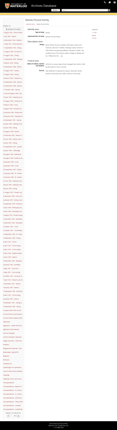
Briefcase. (6, 360)
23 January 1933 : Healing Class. (13, 116)
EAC (94, 38)
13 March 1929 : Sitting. (11, 63)
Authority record (30, 24)
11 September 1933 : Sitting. (12, 48)
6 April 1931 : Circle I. (10, 242)
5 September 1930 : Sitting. (12, 238)
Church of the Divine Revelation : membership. (13, 371)
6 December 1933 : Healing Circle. (13, 261)
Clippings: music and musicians (13, 379)
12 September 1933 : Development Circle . (13, 59)
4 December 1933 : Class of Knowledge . (13, 196)
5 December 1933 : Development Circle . (13, 219)
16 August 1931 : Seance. (11, 71)
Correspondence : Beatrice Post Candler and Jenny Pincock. (13, 386)
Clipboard (104, 2)
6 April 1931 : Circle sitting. (12, 246)
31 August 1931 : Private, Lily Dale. (13, 192)
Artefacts (6, 345)
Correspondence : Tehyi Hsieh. (13, 402)
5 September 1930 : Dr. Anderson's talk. (13, 234)
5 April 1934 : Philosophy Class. (13, 208)
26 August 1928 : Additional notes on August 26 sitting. (13, 154)
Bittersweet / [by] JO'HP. (11, 352)
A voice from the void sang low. (13, 314)
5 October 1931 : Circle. (10, 227)
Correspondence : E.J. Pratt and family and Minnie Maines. (13, 394)
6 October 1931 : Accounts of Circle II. (13, 276)
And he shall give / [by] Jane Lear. (13, 337)
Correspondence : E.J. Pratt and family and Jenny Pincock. (13, 390)
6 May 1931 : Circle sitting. (11, 272)
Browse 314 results (13, 29)
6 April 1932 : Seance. (10, 257)
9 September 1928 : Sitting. (12, 306)
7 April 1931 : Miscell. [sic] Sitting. (13, 280)
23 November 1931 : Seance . (12, 120)
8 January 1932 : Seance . (11, 299)
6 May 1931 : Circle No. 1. (11, 268)
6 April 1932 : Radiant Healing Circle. (13, 253)
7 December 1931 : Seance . (12, 284)
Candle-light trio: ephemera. (12, 367)
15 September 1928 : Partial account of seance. (13, 67)
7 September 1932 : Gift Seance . (13, 291)
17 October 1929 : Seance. (11, 90)
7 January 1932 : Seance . (11, 287)
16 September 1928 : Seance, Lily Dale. (13, 82)
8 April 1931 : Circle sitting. (12, 295)
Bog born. (6, 356)
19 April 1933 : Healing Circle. (12, 97)
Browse (55, 10)
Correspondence (8, 383)
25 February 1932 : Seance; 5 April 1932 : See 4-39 (13, 135)
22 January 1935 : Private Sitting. (13, 112)
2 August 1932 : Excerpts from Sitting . (13, 109)
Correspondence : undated (12, 405)
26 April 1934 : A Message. (11, 150)
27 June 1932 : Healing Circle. (12, 181)
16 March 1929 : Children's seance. (13, 78)
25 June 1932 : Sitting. (10, 143)
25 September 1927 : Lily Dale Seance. (13, 147)
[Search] (86, 10)
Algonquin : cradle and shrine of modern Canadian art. (13, 325)
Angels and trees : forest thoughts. (13, 341)
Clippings (6, 375)
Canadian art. (7, 364)
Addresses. (6, 322)
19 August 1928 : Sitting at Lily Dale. (13, 101)
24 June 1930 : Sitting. (10, 128)
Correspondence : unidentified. (13, 409)
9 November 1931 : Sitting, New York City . (13, 303)
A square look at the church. (12, 310)
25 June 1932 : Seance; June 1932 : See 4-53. (13, 139)
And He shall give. (9, 333)
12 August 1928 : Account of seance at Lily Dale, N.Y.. (13, 51)
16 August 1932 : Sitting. (11, 74)
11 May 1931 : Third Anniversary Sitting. (13, 44)
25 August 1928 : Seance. (11, 131)
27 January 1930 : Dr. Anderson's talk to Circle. (13, 173)
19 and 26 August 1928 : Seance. (13, 93)
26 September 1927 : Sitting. (12, 169)
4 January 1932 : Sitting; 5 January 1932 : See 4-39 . (13, 200)
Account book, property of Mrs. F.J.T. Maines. (13, 318)
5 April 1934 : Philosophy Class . (13, 211)
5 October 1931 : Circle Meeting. (13, 230)
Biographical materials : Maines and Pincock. (13, 348)
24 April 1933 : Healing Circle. (12, 124)
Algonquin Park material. (11, 329)
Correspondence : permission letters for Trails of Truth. (13, 398)
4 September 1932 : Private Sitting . (13, 204)
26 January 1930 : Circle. (11, 162)
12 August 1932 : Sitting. (11, 55)
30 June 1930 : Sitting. (10, 188)
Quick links (114, 2)
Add (95, 32)
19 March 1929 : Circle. (10, 105)
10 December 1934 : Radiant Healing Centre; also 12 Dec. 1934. (13, 40)
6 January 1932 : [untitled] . (12, 265)
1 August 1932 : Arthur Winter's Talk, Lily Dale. (13, 32)
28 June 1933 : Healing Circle (12, 185)
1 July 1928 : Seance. (9, 36)
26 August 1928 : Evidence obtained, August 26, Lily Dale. (13, 158)
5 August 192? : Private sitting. (13, 215)
